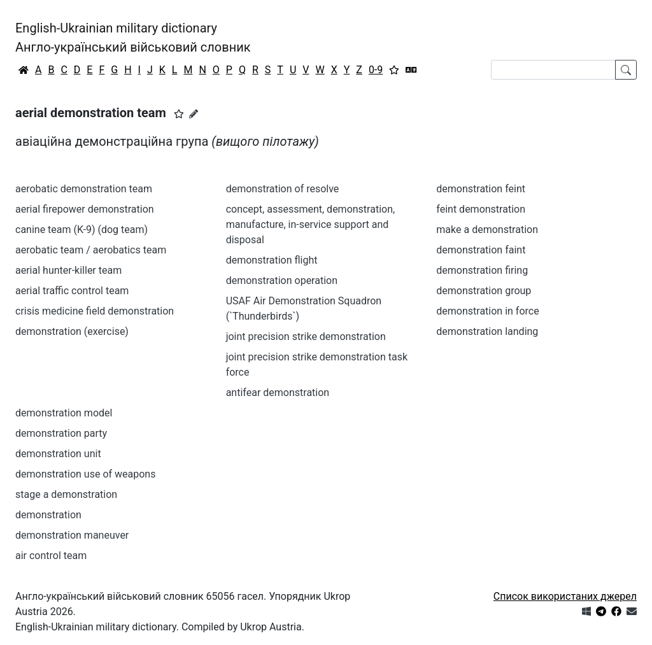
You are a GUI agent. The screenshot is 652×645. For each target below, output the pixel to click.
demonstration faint (480, 250)
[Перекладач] (411, 70)
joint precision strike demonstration (306, 336)
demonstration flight (272, 260)
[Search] (553, 70)
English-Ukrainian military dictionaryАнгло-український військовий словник (133, 37)
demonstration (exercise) (72, 331)
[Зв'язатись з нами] (632, 612)
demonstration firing (482, 270)
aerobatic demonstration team (83, 189)
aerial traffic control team (72, 291)
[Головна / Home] (23, 70)
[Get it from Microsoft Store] (586, 612)
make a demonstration (487, 229)
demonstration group (483, 291)
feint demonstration (480, 209)
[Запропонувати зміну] (193, 114)
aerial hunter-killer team (68, 270)
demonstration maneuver (72, 535)
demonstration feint (480, 189)
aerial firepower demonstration (84, 209)
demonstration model (63, 413)
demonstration (48, 515)
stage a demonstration (66, 494)
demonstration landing (487, 331)
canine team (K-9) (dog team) (81, 229)
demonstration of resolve (282, 189)
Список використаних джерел (565, 596)
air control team (51, 555)
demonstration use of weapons (85, 474)
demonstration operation (281, 280)
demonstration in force (487, 311)
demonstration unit (58, 454)
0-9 (376, 70)
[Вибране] (394, 70)
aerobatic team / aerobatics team (90, 250)
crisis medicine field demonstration (94, 311)
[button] (179, 114)
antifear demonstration (278, 392)
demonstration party (61, 433)
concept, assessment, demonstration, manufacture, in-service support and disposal (310, 224)
